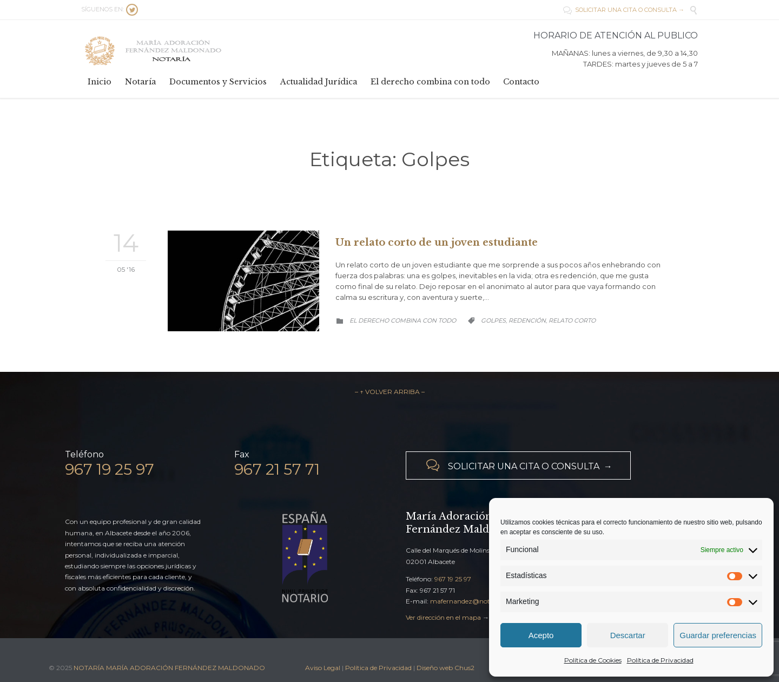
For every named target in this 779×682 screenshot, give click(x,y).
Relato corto (572, 320)
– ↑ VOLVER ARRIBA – (390, 392)
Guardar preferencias (717, 635)
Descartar (627, 635)
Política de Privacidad (660, 660)
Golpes (493, 320)
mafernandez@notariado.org (476, 601)
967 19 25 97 (452, 579)
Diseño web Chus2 (445, 668)
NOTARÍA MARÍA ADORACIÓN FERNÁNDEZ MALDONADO (169, 668)
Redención (527, 320)
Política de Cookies (593, 660)
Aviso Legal (322, 668)
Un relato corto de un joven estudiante (436, 242)
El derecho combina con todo (402, 320)
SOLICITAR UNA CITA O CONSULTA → (623, 10)
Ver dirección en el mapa (443, 617)
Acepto (541, 635)
